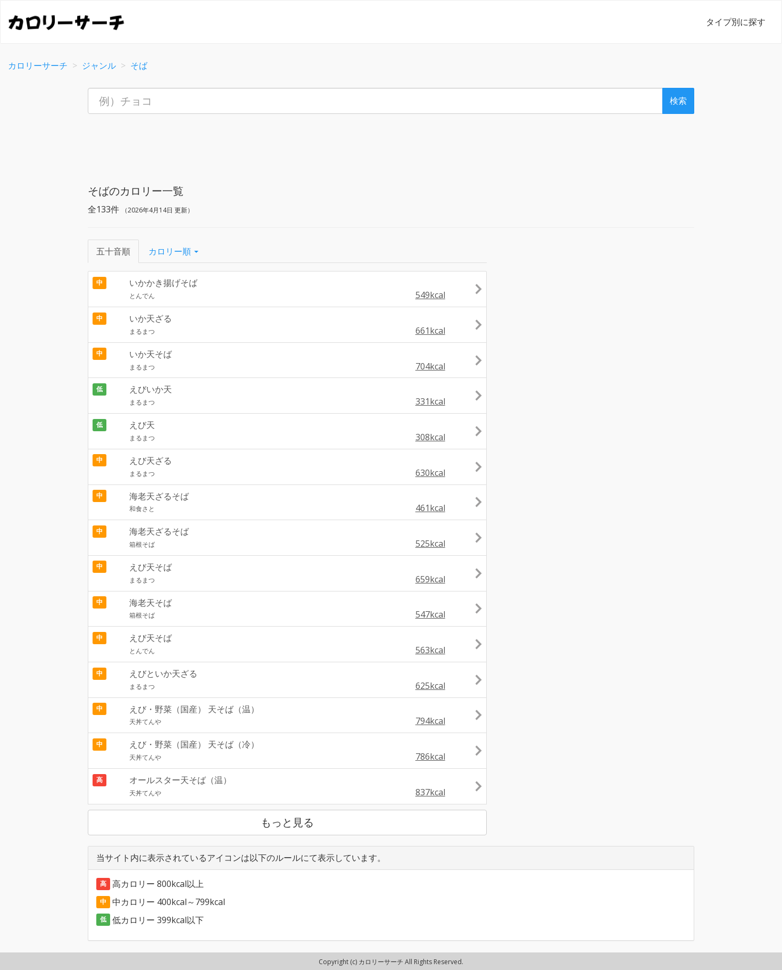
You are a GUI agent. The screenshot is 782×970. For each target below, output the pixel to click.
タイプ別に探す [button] (736, 22)
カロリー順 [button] (173, 251)
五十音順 (113, 251)
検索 (678, 100)
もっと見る (287, 822)
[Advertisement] (391, 146)
